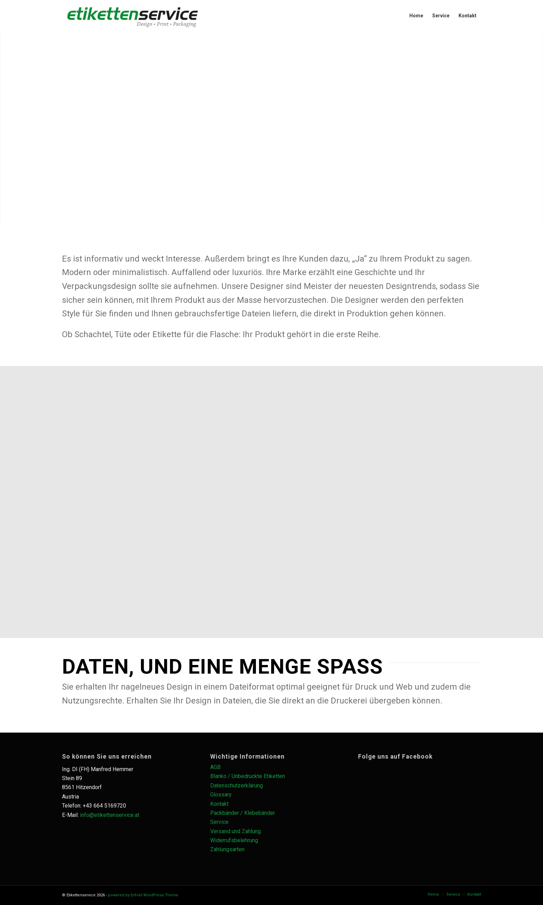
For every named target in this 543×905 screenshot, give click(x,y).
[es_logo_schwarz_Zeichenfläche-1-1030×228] (132, 15)
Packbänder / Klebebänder (242, 813)
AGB (215, 767)
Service (219, 822)
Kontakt (219, 804)
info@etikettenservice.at (109, 815)
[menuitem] (416, 15)
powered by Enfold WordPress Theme (143, 895)
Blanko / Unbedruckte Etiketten (247, 776)
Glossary (221, 794)
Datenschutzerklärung (236, 785)
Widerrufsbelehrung (234, 840)
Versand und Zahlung (235, 831)
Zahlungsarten (227, 849)
